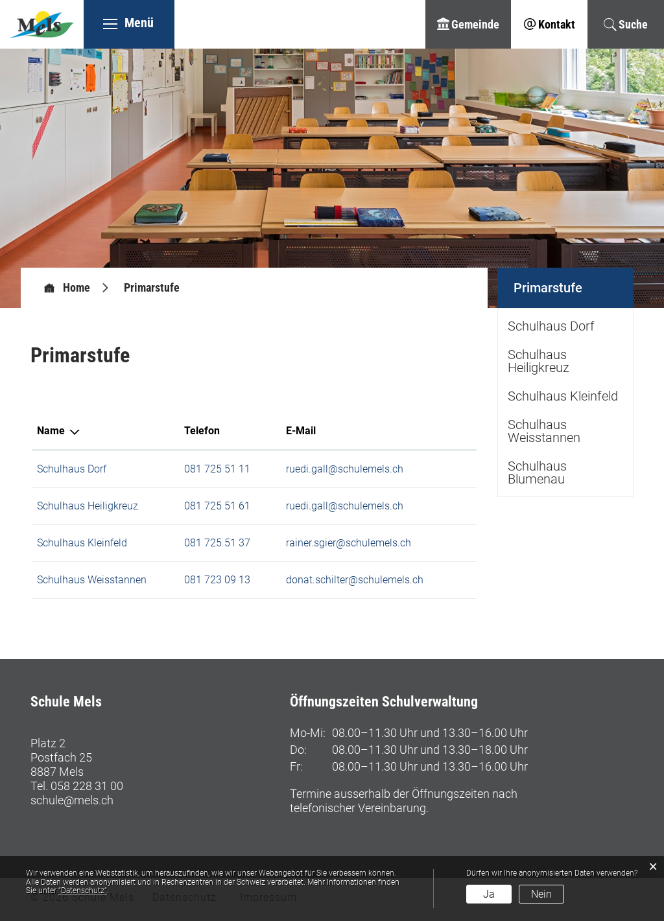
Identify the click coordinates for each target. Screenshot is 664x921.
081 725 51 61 (217, 506)
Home (76, 288)
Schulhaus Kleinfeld (82, 543)
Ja (489, 894)
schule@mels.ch (71, 800)
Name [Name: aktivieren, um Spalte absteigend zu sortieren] (51, 431)
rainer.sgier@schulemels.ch (348, 543)
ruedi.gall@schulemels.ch (344, 469)
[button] (152, 288)
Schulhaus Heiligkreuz (87, 506)
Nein (541, 894)
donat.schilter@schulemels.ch (354, 580)
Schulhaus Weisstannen (92, 580)
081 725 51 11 (217, 469)
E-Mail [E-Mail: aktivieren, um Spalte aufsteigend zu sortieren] (301, 431)
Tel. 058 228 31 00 (76, 786)
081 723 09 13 (217, 580)
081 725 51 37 (217, 543)
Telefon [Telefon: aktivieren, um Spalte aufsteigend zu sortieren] (202, 431)
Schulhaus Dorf (71, 469)
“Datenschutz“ (82, 890)
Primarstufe (574, 282)
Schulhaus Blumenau (537, 472)
